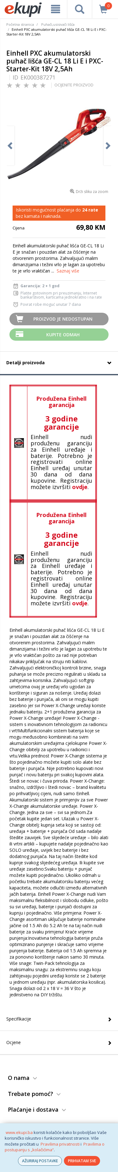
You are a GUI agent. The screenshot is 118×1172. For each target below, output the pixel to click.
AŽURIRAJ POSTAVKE (40, 1161)
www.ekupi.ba (19, 1132)
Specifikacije (18, 1019)
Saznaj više (68, 271)
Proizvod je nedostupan (63, 319)
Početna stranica (20, 24)
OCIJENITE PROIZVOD (73, 85)
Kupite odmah (63, 335)
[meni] (55, 9)
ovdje (79, 487)
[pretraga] (79, 9)
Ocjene (13, 1042)
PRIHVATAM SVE (82, 1161)
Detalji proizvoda (25, 363)
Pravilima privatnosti (60, 1144)
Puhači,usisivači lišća (58, 24)
